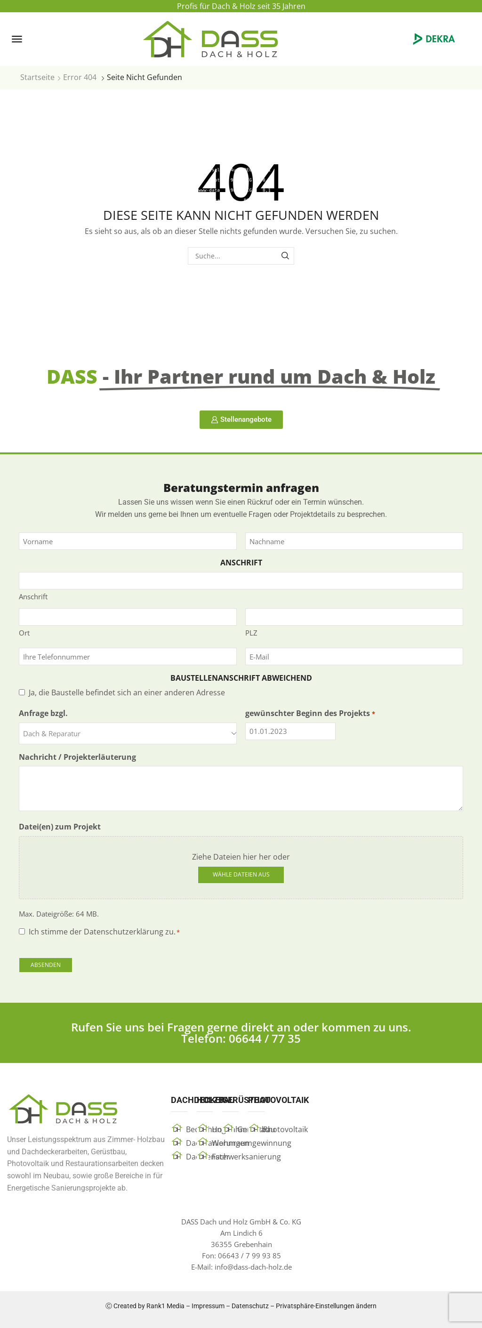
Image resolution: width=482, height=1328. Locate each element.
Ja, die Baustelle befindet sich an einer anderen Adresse (127, 692)
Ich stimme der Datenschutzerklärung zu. (104, 931)
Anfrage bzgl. (43, 713)
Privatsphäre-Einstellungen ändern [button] (326, 1306)
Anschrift (33, 596)
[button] (17, 39)
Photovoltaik (285, 1129)
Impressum (208, 1306)
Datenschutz (250, 1306)
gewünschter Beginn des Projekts (310, 713)
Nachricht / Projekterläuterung (77, 757)
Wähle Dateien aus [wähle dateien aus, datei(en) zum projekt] (241, 874)
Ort (24, 632)
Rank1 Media (165, 1306)
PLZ (251, 632)
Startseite (37, 77)
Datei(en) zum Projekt (60, 826)
